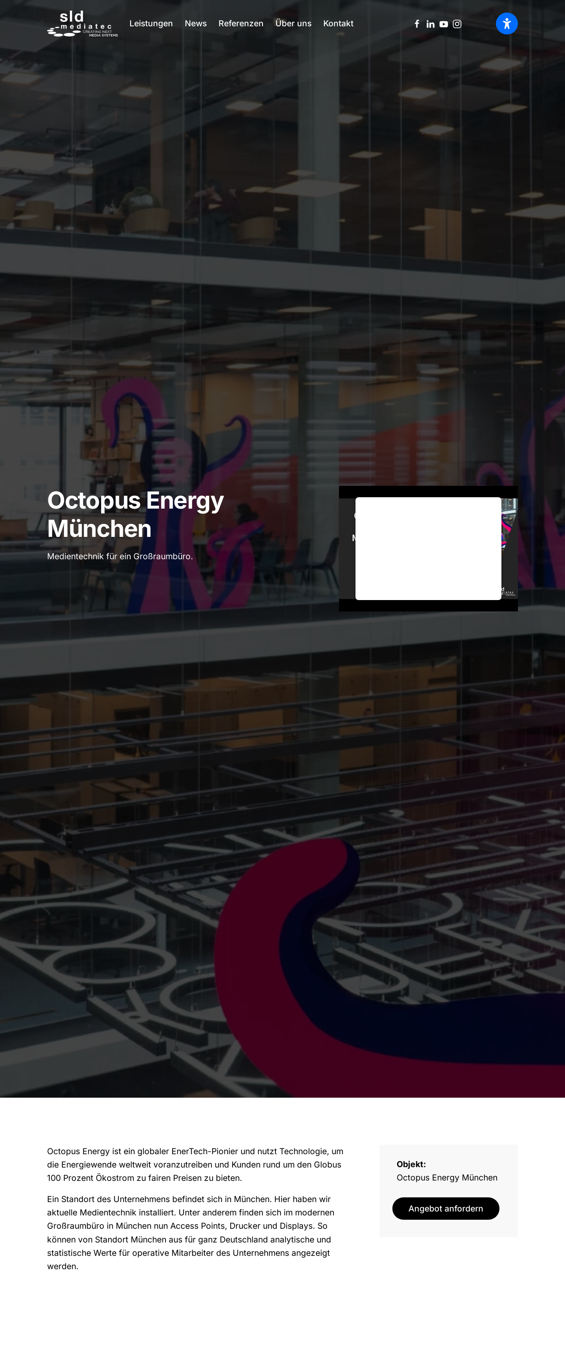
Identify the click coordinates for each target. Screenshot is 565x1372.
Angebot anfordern (445, 1208)
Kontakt (338, 23)
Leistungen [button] (151, 23)
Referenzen (241, 23)
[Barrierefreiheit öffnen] (507, 24)
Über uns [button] (293, 23)
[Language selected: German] (485, 23)
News (196, 23)
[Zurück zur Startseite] (82, 23)
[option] (485, 24)
